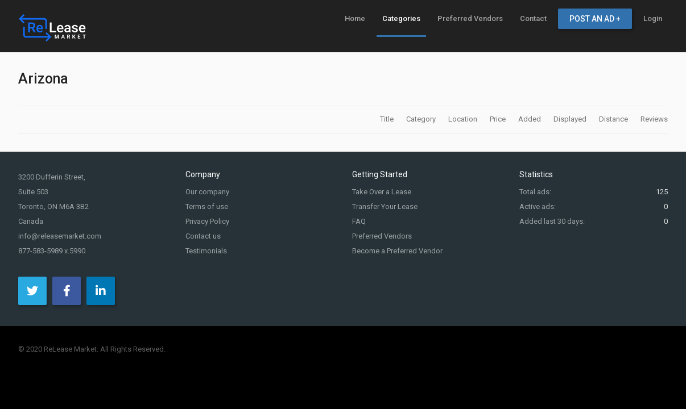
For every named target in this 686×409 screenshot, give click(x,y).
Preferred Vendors (382, 236)
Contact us (203, 236)
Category (421, 119)
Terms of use (206, 206)
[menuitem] (355, 18)
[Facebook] (66, 291)
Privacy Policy (207, 221)
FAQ (359, 221)
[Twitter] (32, 291)
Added (530, 119)
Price (498, 119)
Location (463, 119)
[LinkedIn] (100, 291)
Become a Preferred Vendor (397, 251)
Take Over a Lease (381, 191)
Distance (614, 119)
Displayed (570, 119)
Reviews (654, 119)
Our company (207, 191)
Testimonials (206, 251)
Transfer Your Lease (385, 206)
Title (387, 119)
